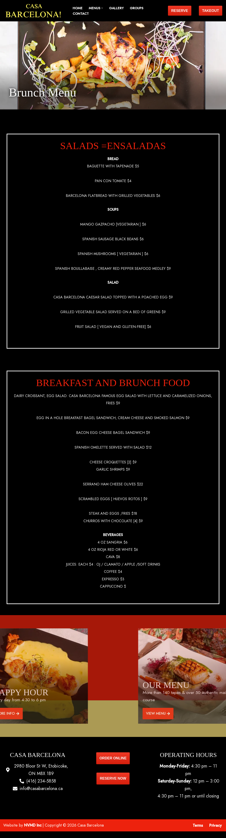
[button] (102, 8)
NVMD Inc (32, 832)
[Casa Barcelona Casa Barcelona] (34, 10)
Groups (136, 8)
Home (78, 8)
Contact (81, 13)
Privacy (215, 832)
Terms (198, 832)
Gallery (116, 8)
